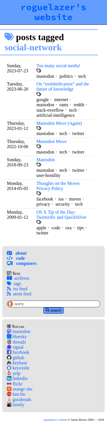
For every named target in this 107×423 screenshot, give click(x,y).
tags (14, 283)
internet (61, 99)
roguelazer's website (53, 12)
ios (61, 199)
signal (15, 347)
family (16, 404)
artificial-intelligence (56, 115)
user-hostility (48, 175)
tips (80, 227)
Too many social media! (58, 65)
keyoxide (18, 367)
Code (16, 258)
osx (69, 227)
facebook (18, 352)
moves (75, 199)
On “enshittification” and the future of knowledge (63, 86)
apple (42, 227)
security (62, 204)
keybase (17, 362)
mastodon (18, 331)
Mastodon (46, 159)
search (53, 310)
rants (63, 104)
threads (16, 342)
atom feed (19, 293)
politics (66, 76)
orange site (20, 389)
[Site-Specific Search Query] (53, 304)
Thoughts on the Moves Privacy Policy (58, 186)
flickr (15, 383)
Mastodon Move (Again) (59, 123)
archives (18, 278)
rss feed (17, 288)
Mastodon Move (51, 141)
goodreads (19, 399)
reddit (79, 104)
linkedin (17, 378)
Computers (22, 263)
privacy (43, 204)
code (56, 227)
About (17, 253)
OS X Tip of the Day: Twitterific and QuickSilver (62, 215)
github (15, 357)
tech (82, 76)
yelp (14, 373)
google (43, 99)
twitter (78, 133)
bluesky (17, 336)
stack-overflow (50, 110)
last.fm (16, 394)
